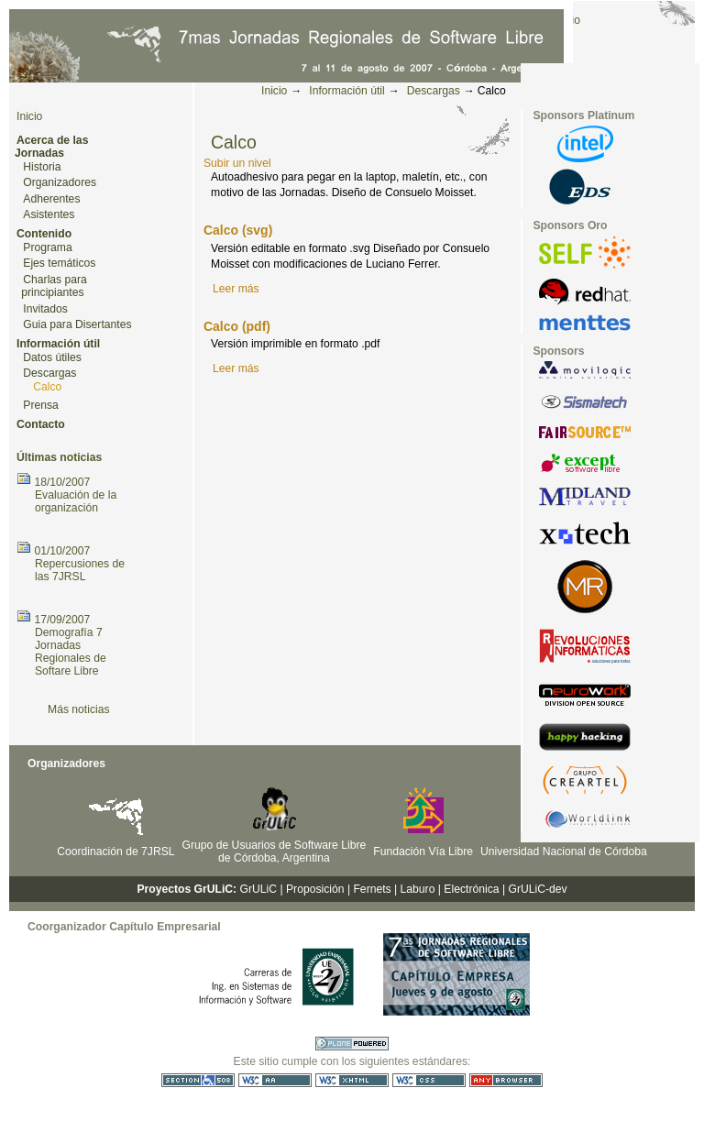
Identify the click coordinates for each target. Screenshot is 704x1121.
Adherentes (51, 198)
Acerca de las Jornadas (51, 147)
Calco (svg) (238, 230)
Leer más (236, 288)
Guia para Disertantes (77, 324)
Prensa (41, 405)
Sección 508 (198, 1080)
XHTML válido (352, 1080)
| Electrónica (469, 889)
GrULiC (259, 889)
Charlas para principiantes (54, 286)
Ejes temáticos (59, 263)
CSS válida (429, 1080)
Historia (41, 166)
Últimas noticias (59, 457)
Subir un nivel (237, 163)
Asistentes (48, 214)
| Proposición (312, 889)
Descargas (433, 90)
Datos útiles (52, 357)
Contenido (44, 233)
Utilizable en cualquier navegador (506, 1080)
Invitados (45, 308)
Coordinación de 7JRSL (115, 851)
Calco (47, 386)
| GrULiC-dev (534, 889)
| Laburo (414, 889)
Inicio (274, 90)
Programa (47, 247)
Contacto (40, 424)
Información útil (346, 90)
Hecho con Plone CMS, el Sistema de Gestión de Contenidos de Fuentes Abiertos (352, 1043)
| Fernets (369, 889)
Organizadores (59, 182)
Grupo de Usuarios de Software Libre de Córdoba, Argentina (274, 851)
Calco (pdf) (237, 326)
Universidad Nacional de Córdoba (563, 851)
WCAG (275, 1080)
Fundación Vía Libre (423, 851)
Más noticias (79, 709)
